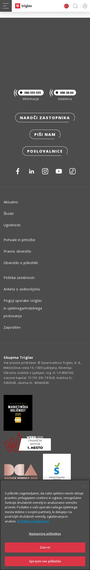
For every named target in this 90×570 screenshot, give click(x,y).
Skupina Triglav (18, 357)
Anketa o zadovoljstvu (22, 289)
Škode (9, 213)
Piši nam (45, 134)
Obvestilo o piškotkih (21, 262)
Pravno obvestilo (17, 251)
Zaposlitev (12, 327)
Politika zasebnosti (19, 277)
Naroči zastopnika (45, 117)
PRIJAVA (84, 6)
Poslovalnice (45, 151)
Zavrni (45, 553)
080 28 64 (63, 92)
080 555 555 (29, 92)
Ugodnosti (12, 225)
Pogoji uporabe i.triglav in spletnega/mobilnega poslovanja (23, 308)
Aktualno (11, 202)
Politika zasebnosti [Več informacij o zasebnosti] (33, 527)
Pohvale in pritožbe (19, 240)
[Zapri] (84, 492)
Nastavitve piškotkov (45, 540)
